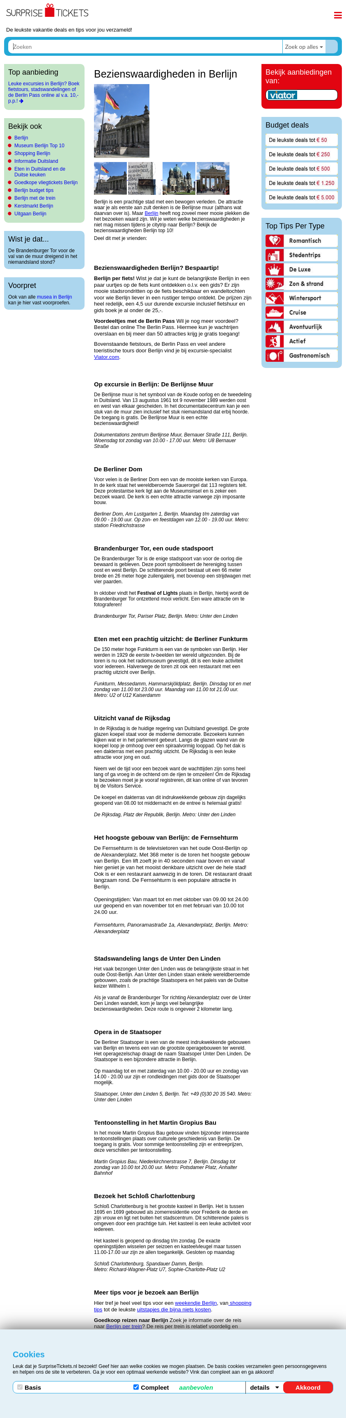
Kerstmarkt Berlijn (33, 206)
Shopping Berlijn (32, 153)
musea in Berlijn (54, 297)
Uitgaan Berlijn (30, 214)
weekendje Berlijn (196, 1303)
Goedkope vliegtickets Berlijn (46, 182)
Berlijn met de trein (34, 198)
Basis (29, 1387)
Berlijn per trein (124, 1326)
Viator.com (106, 357)
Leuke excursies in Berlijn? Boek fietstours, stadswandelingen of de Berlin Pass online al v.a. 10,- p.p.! (43, 92)
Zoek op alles (301, 46)
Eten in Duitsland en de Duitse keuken (39, 172)
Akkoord (308, 1387)
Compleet (173, 1387)
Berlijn (21, 138)
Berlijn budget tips (33, 190)
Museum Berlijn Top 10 (39, 145)
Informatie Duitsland (36, 161)
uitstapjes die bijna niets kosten (174, 1309)
